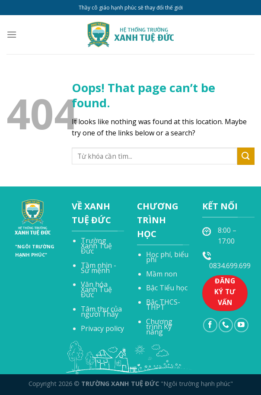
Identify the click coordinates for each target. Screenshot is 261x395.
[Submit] (246, 156)
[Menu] (11, 34)
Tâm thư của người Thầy (101, 311)
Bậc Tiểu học (167, 287)
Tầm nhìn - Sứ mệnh (98, 267)
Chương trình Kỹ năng (159, 327)
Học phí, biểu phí (167, 257)
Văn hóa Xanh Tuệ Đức (96, 289)
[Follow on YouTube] (241, 325)
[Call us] (226, 325)
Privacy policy (102, 328)
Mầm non (161, 274)
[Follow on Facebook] (210, 325)
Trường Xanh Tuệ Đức (96, 246)
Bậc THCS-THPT (163, 304)
